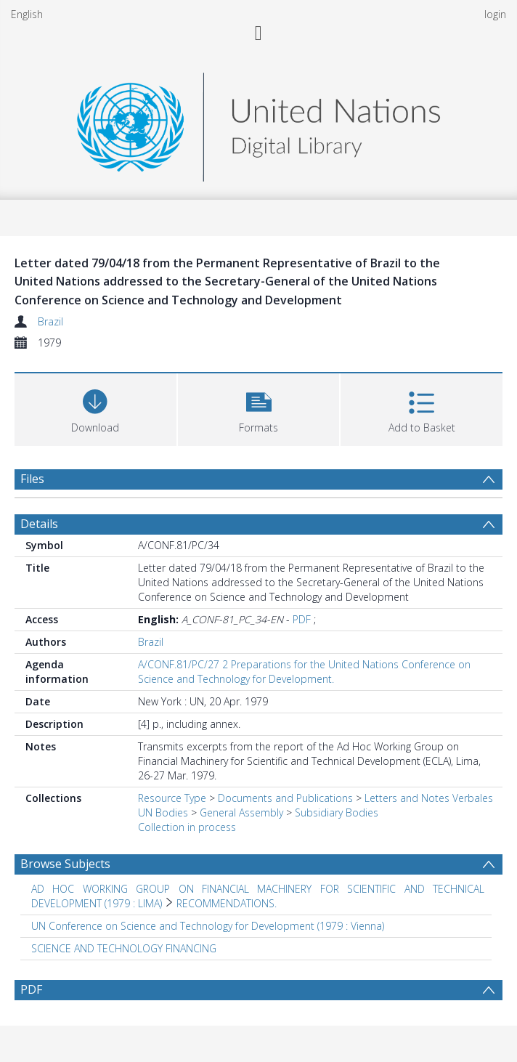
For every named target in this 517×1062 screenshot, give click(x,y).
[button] (259, 407)
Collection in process (187, 827)
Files (32, 479)
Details (39, 524)
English (27, 14)
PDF (302, 619)
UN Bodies (163, 812)
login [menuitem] (495, 14)
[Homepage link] (258, 123)
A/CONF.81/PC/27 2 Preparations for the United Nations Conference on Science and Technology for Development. (304, 671)
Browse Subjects (65, 864)
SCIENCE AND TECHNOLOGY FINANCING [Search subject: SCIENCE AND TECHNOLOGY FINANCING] (123, 948)
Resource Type (172, 798)
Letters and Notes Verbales (429, 798)
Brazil (50, 321)
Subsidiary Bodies (336, 812)
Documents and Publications (285, 798)
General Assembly (241, 812)
